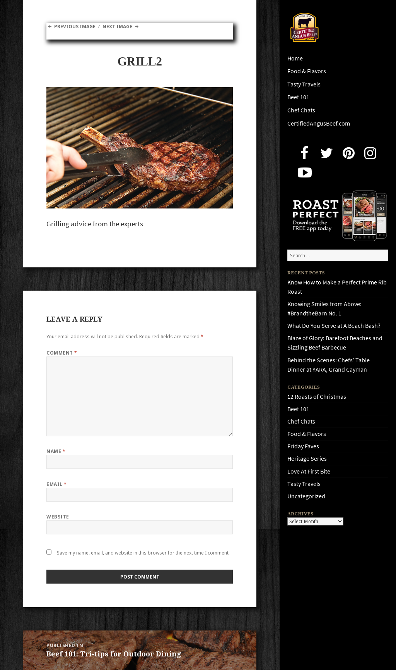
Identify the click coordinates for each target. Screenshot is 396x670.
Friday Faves (303, 446)
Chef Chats (301, 110)
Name (55, 451)
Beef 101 (298, 97)
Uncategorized (306, 496)
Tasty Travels (304, 84)
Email (56, 484)
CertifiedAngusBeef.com (318, 123)
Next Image (117, 26)
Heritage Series (307, 459)
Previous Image (75, 26)
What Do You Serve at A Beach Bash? (334, 326)
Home (295, 58)
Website (57, 516)
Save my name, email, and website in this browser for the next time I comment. (143, 552)
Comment (61, 353)
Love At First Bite (308, 471)
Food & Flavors (306, 71)
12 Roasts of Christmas (316, 397)
